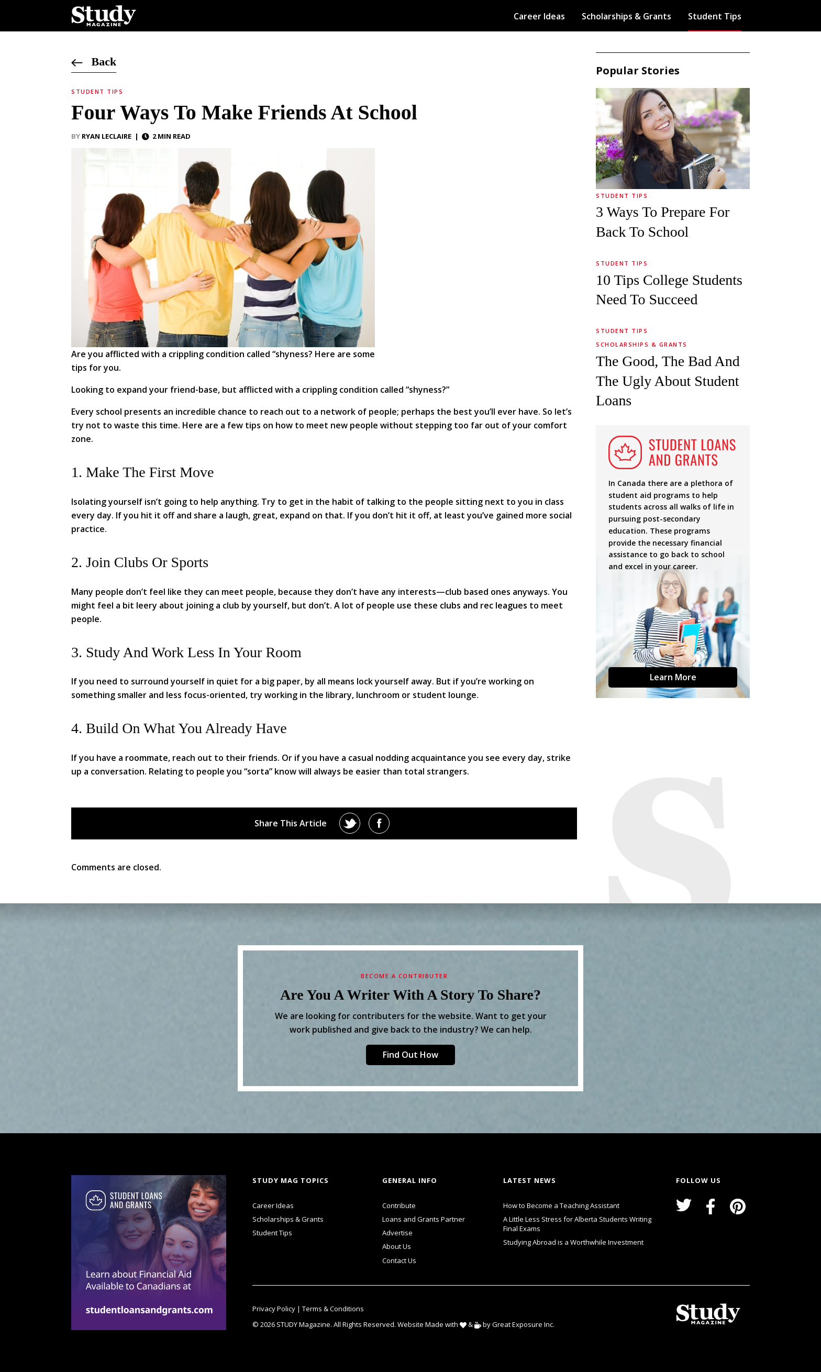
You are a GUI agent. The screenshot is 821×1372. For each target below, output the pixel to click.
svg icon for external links (228, 1176)
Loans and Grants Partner (423, 1218)
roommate (146, 758)
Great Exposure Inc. (525, 1324)
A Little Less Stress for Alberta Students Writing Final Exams (577, 1223)
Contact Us (399, 1260)
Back (93, 61)
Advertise (397, 1232)
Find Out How (410, 1054)
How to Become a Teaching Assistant (561, 1205)
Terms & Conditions (333, 1308)
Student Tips (714, 16)
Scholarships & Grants (626, 16)
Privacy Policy (274, 1308)
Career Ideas (539, 16)
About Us (396, 1246)
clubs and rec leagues (483, 605)
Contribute (399, 1205)
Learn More (673, 677)
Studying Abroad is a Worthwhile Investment (573, 1242)
